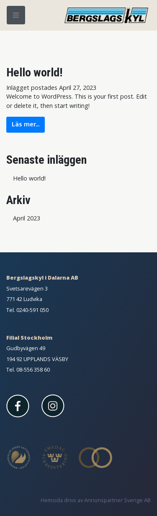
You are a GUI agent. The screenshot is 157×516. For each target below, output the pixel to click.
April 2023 (26, 218)
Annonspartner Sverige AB (117, 500)
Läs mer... (25, 124)
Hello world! (34, 72)
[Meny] (16, 15)
